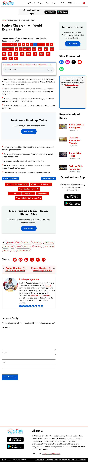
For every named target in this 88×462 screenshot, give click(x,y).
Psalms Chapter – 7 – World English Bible (15, 269)
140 (4, 59)
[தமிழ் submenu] (49, 3)
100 (28, 54)
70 (10, 54)
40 (46, 49)
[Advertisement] (44, 407)
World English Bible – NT (29, 189)
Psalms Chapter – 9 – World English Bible (41, 269)
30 (40, 49)
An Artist (48, 285)
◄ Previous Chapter (11, 178)
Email (4, 362)
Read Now (29, 131)
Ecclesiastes (42, 194)
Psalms (5, 250)
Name (4, 353)
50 (52, 49)
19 (29, 49)
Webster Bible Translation (76, 167)
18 (25, 49)
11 (47, 45)
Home (4, 20)
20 (34, 49)
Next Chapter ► (48, 178)
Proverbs (28, 194)
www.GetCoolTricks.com (40, 295)
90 (22, 54)
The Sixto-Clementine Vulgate (74, 140)
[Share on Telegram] (38, 260)
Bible (19, 242)
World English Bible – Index (17, 184)
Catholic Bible (48, 242)
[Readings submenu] (42, 3)
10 (43, 45)
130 (48, 54)
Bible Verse (37, 242)
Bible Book (27, 242)
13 (3, 49)
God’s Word (27, 246)
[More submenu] (79, 3)
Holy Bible (37, 246)
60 (4, 54)
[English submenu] (32, 3)
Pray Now (72, 44)
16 (16, 49)
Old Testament (49, 246)
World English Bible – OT (41, 184)
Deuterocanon (8, 246)
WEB (12, 250)
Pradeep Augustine (29, 279)
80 (16, 54)
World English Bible (23, 250)
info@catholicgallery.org (51, 453)
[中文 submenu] (72, 3)
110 (35, 54)
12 (51, 45)
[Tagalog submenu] (58, 3)
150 (11, 59)
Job (15, 194)
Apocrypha (10, 242)
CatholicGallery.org (71, 85)
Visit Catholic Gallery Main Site (28, 198)
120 (41, 54)
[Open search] (84, 3)
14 (8, 49)
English (18, 246)
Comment (5, 327)
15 (12, 49)
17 (20, 49)
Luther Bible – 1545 (75, 154)
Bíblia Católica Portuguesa (76, 126)
